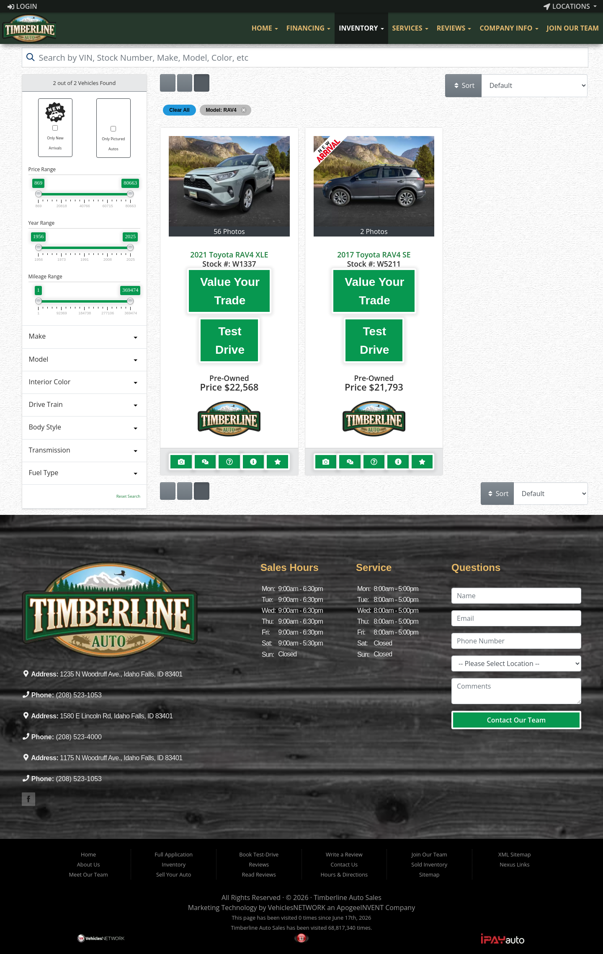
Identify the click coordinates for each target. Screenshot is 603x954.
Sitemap (429, 874)
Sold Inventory (429, 864)
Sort (464, 85)
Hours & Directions (344, 874)
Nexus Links (514, 864)
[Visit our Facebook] (28, 799)
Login (22, 6)
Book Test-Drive (258, 854)
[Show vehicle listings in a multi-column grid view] (201, 83)
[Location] (516, 663)
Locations (568, 6)
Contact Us (344, 864)
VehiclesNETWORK (296, 907)
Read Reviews (259, 874)
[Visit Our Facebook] (239, 28)
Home (265, 28)
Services (410, 28)
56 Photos (229, 231)
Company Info (508, 28)
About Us (88, 864)
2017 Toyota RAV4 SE (373, 254)
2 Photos (373, 231)
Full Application (174, 854)
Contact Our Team (516, 720)
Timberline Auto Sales (347, 897)
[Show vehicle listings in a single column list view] (167, 83)
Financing (308, 28)
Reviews (454, 28)
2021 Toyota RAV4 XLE (229, 254)
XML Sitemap (514, 854)
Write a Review (344, 854)
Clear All (179, 110)
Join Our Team (573, 28)
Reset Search (128, 496)
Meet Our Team (88, 874)
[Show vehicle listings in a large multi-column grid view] (184, 83)
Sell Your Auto (173, 874)
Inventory (361, 28)
